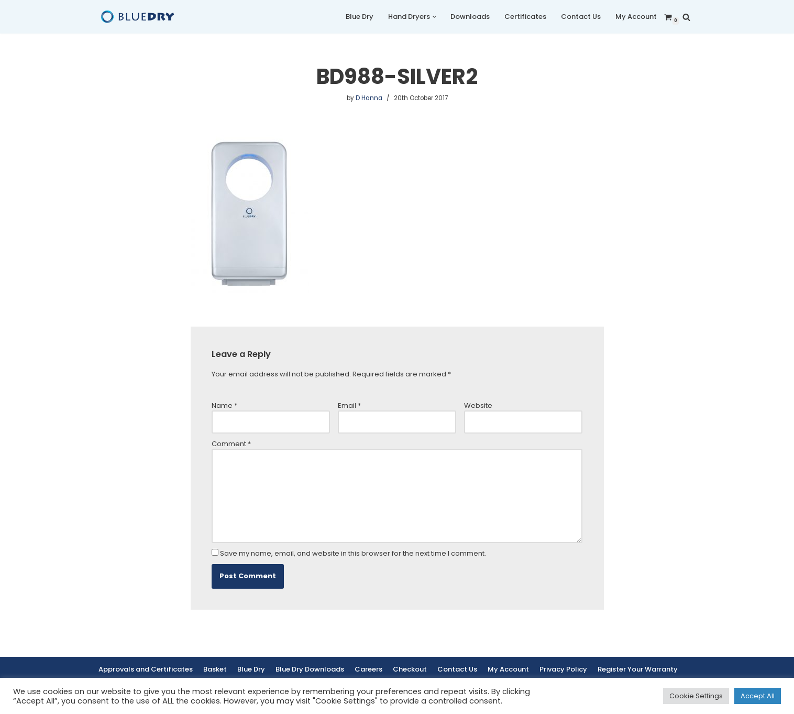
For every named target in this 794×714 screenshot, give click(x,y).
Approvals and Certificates (145, 669)
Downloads (470, 16)
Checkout (410, 669)
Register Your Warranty (638, 669)
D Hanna (369, 98)
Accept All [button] (758, 696)
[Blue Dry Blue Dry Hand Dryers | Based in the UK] (137, 16)
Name (224, 405)
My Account (636, 16)
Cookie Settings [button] (696, 696)
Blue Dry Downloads (309, 669)
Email (349, 405)
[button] (434, 17)
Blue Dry (359, 16)
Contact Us (581, 16)
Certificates (525, 16)
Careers (368, 669)
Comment (231, 444)
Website (478, 405)
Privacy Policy (563, 669)
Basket (215, 669)
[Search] (686, 17)
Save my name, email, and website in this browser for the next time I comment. (353, 553)
